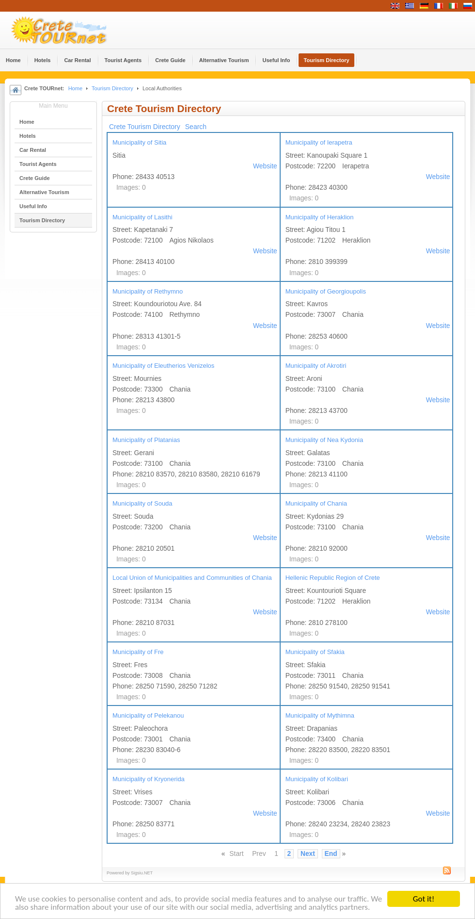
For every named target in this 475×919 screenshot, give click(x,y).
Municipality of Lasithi (142, 217)
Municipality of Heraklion (319, 217)
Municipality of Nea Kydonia (324, 439)
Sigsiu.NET (142, 872)
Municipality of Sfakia (315, 652)
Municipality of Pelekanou (148, 715)
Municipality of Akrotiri (316, 365)
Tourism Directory (112, 88)
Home (75, 88)
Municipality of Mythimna (319, 715)
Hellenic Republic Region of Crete (332, 577)
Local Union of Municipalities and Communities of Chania (192, 577)
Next (308, 853)
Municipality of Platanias (146, 439)
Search (195, 127)
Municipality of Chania (316, 503)
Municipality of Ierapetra (318, 142)
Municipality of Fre (137, 652)
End (331, 853)
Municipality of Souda (142, 503)
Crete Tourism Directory (144, 127)
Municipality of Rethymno (147, 291)
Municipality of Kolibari (316, 779)
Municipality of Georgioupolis (325, 291)
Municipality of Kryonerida (148, 779)
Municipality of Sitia (139, 142)
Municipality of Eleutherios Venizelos (163, 365)
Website (265, 166)
